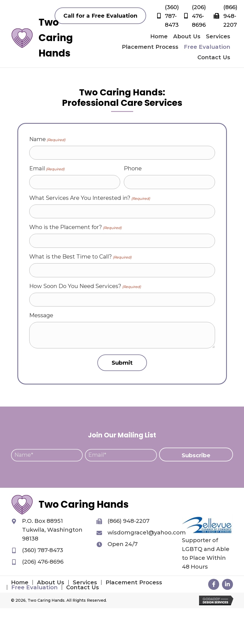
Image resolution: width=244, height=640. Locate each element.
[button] (100, 15)
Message (41, 315)
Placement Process (134, 582)
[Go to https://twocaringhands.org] (22, 38)
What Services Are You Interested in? (89, 198)
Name (47, 139)
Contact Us (82, 587)
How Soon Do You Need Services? (85, 286)
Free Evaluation (34, 587)
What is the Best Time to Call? (80, 256)
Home (19, 582)
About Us (50, 582)
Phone (133, 168)
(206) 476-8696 (199, 16)
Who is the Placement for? (75, 227)
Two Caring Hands (56, 37)
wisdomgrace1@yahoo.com (147, 532)
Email (47, 168)
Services (85, 582)
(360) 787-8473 (172, 16)
